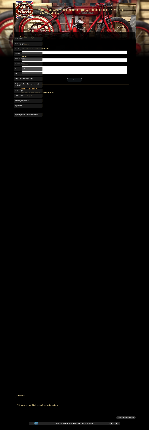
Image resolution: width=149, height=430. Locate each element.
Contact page (21, 396)
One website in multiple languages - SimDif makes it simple (74, 424)
